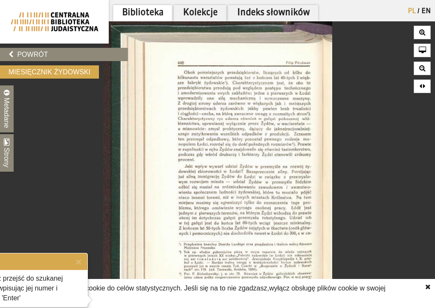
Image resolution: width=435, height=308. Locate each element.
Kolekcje (200, 13)
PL (412, 11)
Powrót (28, 54)
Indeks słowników (273, 13)
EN (426, 11)
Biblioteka (142, 13)
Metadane (7, 109)
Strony (7, 152)
